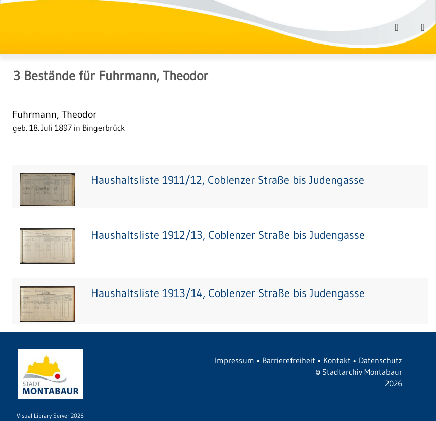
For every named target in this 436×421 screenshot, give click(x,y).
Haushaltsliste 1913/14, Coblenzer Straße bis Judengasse (228, 293)
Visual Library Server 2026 (50, 415)
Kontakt (337, 360)
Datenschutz (380, 360)
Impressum (234, 360)
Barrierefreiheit (288, 360)
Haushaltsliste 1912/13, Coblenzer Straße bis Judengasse (228, 235)
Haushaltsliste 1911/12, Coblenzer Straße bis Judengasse (227, 180)
